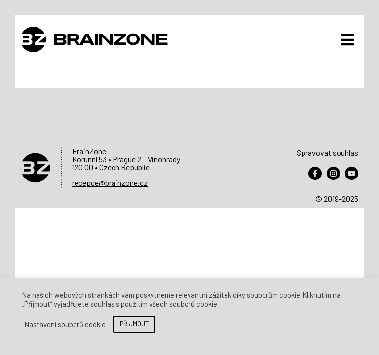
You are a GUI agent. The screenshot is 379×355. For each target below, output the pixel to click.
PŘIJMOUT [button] (134, 324)
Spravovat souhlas (327, 152)
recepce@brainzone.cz (110, 182)
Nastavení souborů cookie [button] (65, 324)
